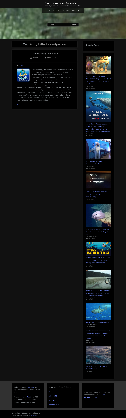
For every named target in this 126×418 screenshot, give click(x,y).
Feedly (29, 397)
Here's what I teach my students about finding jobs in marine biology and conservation (98, 260)
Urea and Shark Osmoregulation (98, 322)
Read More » (21, 105)
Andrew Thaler (52, 57)
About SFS (56, 10)
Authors (66, 10)
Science (21, 65)
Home (48, 10)
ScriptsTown (33, 415)
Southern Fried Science (61, 3)
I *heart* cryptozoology (44, 53)
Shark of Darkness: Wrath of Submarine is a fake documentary (96, 194)
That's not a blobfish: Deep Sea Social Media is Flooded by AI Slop (97, 231)
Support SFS (75, 10)
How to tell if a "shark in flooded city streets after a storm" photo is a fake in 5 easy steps (98, 293)
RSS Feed (30, 387)
